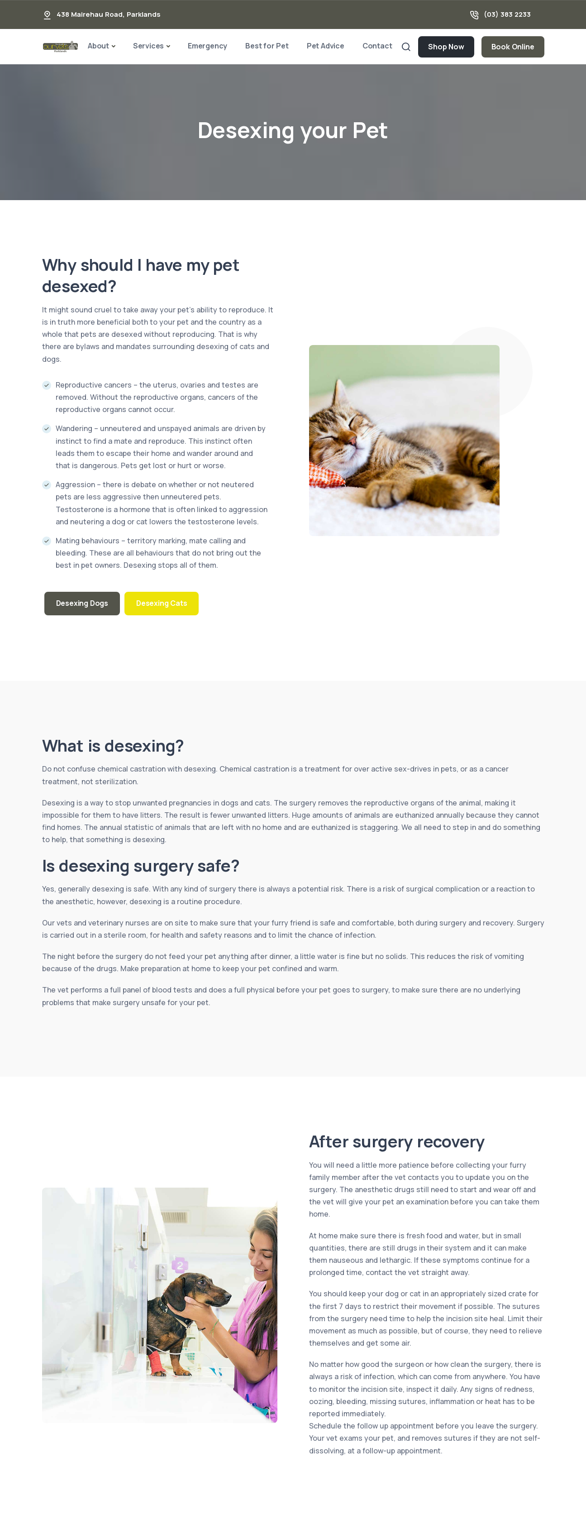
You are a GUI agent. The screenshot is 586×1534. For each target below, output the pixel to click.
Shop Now (446, 47)
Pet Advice (325, 46)
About (98, 46)
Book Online (512, 47)
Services (148, 46)
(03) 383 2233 (507, 14)
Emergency (207, 46)
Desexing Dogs (82, 603)
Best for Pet (267, 46)
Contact (377, 46)
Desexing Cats (161, 603)
